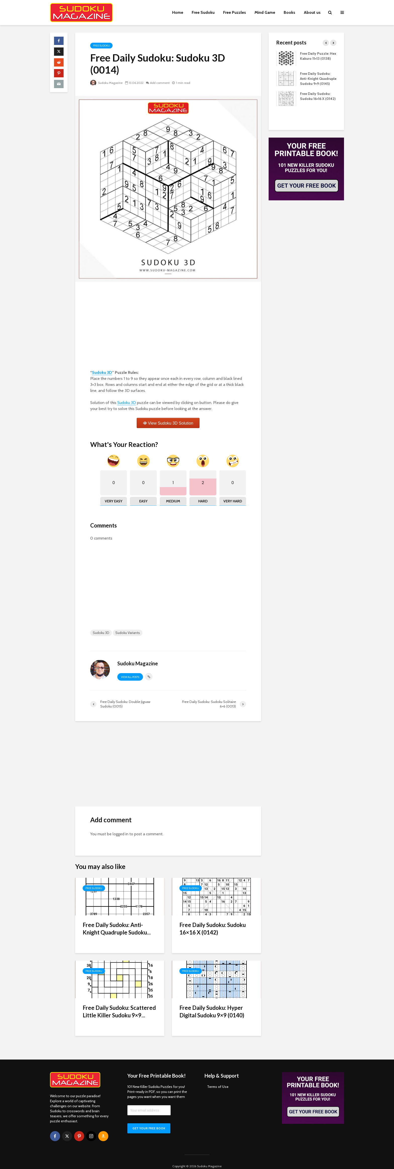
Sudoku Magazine (106, 83)
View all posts (130, 677)
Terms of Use (217, 1078)
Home (177, 12)
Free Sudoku (203, 12)
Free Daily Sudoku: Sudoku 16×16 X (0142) (212, 928)
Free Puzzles (234, 12)
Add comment (160, 83)
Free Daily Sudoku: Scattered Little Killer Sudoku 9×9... (119, 1011)
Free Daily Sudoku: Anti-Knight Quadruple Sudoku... (117, 928)
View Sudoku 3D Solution (170, 423)
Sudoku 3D (102, 372)
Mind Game (265, 12)
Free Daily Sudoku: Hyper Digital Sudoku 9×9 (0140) (211, 1011)
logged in (120, 834)
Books (289, 12)
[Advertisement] (168, 327)
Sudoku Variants (127, 632)
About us (312, 12)
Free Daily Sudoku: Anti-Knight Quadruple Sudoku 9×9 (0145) (318, 78)
